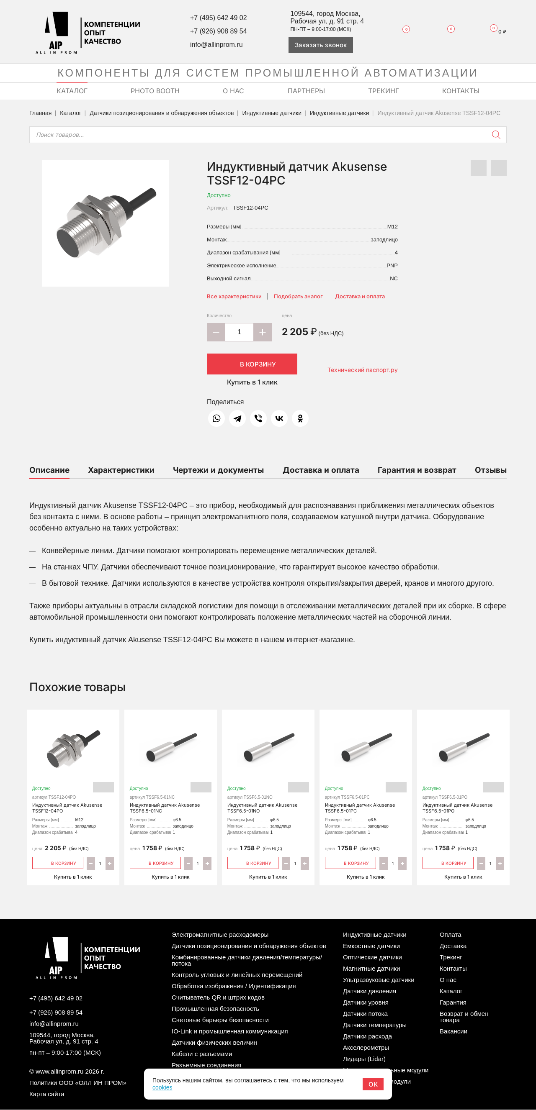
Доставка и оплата (360, 296)
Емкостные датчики (371, 945)
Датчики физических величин (214, 1042)
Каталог (70, 113)
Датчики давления (369, 991)
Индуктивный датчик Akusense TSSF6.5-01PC (365, 766)
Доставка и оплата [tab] (321, 470)
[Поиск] (496, 134)
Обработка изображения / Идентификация (234, 986)
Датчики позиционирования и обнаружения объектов (162, 113)
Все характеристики (234, 296)
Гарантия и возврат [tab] (417, 470)
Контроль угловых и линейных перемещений (237, 974)
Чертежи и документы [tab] (218, 470)
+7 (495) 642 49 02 (218, 17)
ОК (373, 1084)
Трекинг (451, 957)
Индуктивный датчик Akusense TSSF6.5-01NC (170, 766)
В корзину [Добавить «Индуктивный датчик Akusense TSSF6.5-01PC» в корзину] (351, 862)
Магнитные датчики (371, 968)
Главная (40, 113)
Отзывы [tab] (491, 470)
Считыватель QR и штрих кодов (218, 997)
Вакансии (453, 1031)
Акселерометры (366, 1047)
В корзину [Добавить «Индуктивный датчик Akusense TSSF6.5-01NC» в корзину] (156, 862)
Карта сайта (46, 1094)
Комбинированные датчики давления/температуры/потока (247, 960)
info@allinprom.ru (216, 44)
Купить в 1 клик (252, 382)
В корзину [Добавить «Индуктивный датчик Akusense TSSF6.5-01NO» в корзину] (253, 862)
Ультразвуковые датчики (378, 979)
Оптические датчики (372, 957)
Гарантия (453, 1002)
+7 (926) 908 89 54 (218, 31)
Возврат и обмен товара (464, 1016)
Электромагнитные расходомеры (220, 934)
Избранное (402, 31)
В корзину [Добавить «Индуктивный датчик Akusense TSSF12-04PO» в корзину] (58, 862)
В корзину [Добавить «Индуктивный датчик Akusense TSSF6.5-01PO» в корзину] (448, 862)
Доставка (453, 945)
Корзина (494, 31)
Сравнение (445, 31)
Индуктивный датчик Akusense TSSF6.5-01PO (463, 766)
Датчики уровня (366, 1002)
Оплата (450, 934)
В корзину (252, 364)
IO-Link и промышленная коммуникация (230, 1031)
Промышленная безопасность (215, 1008)
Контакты (453, 968)
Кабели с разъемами (202, 1053)
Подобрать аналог (298, 296)
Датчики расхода (367, 1036)
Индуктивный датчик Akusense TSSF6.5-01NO (268, 766)
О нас (448, 979)
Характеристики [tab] (121, 470)
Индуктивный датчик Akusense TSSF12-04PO (73, 766)
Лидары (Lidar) (364, 1058)
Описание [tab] (49, 470)
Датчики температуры (375, 1024)
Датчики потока (365, 1013)
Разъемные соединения (206, 1065)
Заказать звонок (321, 45)
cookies (162, 1087)
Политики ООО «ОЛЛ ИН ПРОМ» (77, 1083)
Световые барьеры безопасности (220, 1019)
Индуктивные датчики (272, 113)
